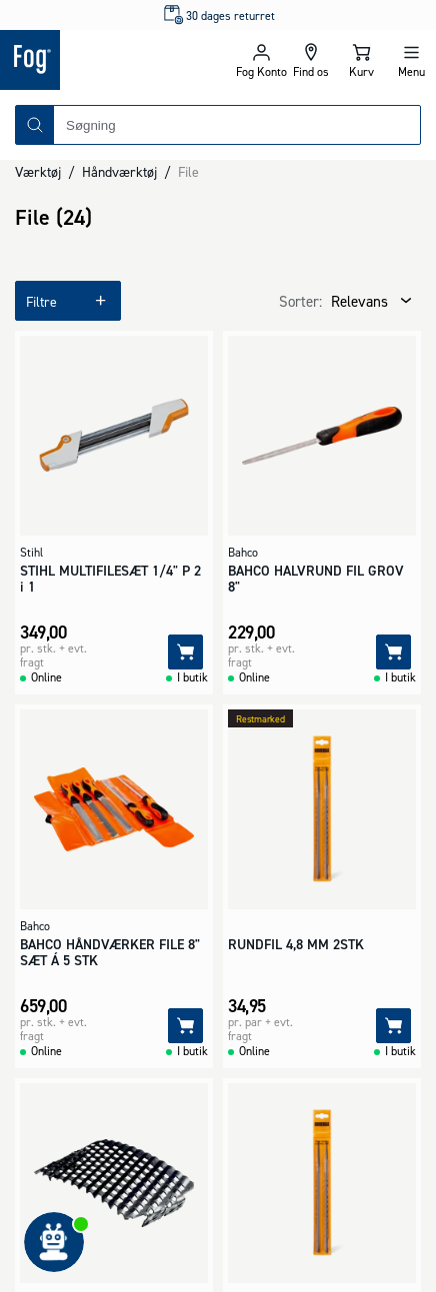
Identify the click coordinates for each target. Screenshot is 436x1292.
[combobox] (237, 125)
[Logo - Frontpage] (109, 60)
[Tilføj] (185, 652)
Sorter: (300, 301)
